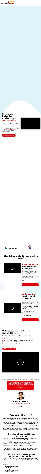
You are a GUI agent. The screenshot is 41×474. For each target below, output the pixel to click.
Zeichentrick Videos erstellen (14, 345)
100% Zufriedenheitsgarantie (9, 129)
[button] (39, 3)
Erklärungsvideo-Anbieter (7, 341)
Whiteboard (10, 125)
